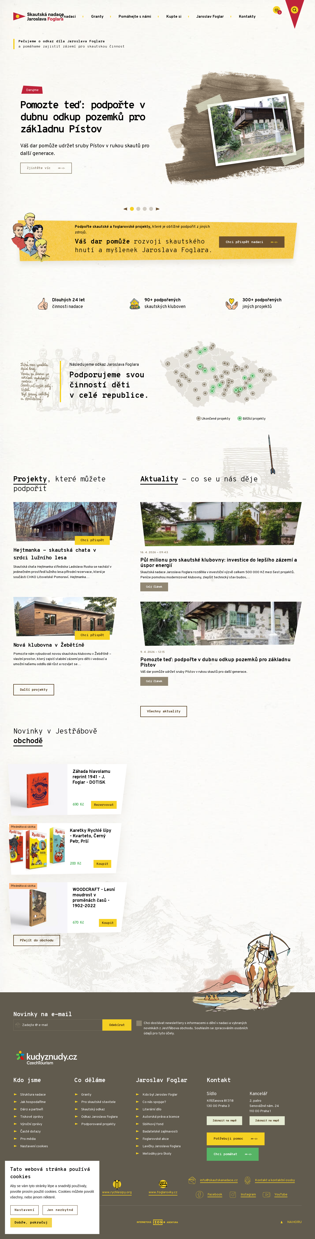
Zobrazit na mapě (224, 1121)
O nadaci (68, 16)
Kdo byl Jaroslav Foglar (159, 1095)
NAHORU (291, 1222)
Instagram (248, 1195)
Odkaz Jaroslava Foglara (99, 1117)
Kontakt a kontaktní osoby (275, 1180)
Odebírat (117, 1025)
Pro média (28, 1139)
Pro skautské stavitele (98, 1102)
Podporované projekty (98, 1124)
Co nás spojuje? (154, 1102)
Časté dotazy (30, 1132)
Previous (126, 209)
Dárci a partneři (31, 1109)
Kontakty (247, 16)
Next (157, 209)
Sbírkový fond (152, 1124)
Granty (97, 16)
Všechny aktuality (163, 711)
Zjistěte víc (46, 168)
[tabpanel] (157, 130)
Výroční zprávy (31, 1124)
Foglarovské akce (155, 1139)
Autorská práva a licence (160, 1117)
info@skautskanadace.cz (219, 1180)
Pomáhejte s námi (135, 16)
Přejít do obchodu (36, 940)
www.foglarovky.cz (163, 1192)
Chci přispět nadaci (252, 242)
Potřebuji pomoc (236, 1139)
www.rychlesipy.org (117, 1192)
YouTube (280, 1195)
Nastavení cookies (34, 1146)
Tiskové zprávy (31, 1117)
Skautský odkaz (93, 1109)
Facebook (214, 1195)
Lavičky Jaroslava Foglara (161, 1146)
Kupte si (173, 16)
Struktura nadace (33, 1095)
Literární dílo (151, 1109)
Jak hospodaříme (33, 1102)
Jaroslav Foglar (210, 16)
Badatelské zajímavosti (160, 1132)
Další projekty (33, 690)
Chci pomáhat (233, 1154)
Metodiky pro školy (156, 1154)
